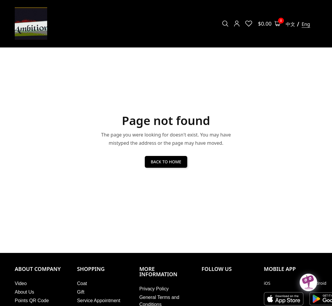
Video (21, 283)
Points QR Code (32, 300)
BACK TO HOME (166, 161)
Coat (82, 283)
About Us (24, 292)
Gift (80, 292)
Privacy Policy (154, 288)
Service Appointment (98, 300)
